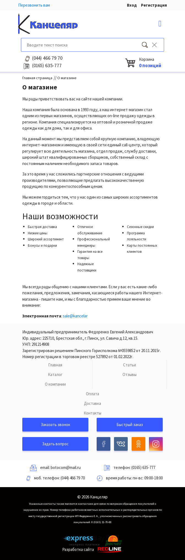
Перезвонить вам (34, 5)
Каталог (55, 374)
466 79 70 (47, 58)
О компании (55, 384)
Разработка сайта (92, 549)
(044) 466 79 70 (73, 478)
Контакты (92, 413)
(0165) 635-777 (143, 467)
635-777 (47, 65)
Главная (55, 364)
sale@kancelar (75, 316)
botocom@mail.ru (66, 467)
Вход (132, 5)
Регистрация (154, 5)
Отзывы (130, 374)
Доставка (92, 403)
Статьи (129, 364)
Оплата (92, 393)
